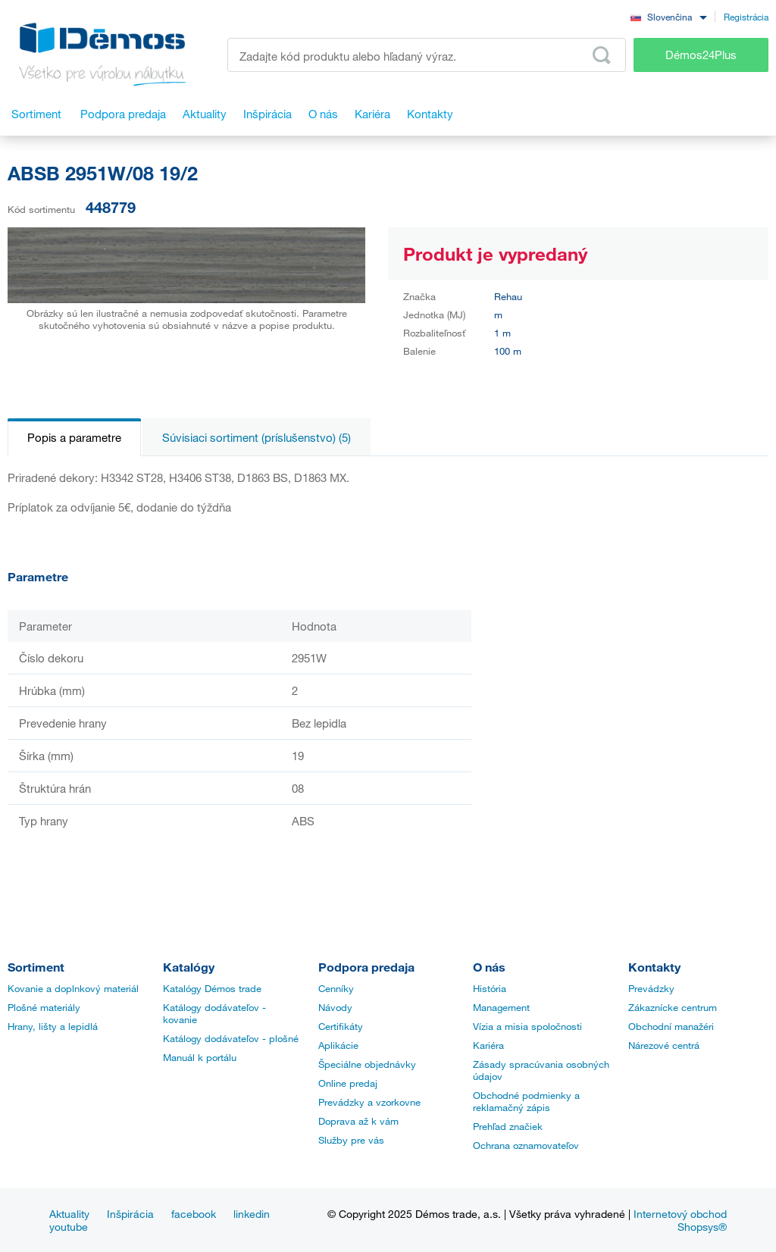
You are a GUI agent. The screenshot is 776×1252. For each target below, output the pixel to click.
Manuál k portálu (199, 1057)
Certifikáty (340, 1026)
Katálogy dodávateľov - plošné (231, 1038)
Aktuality (69, 1213)
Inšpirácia (130, 1213)
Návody (335, 1007)
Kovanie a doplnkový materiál (73, 988)
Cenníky (336, 988)
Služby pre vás (351, 1140)
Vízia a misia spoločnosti (527, 1026)
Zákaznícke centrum (672, 1007)
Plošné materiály (44, 1007)
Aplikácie (338, 1045)
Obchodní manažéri (671, 1026)
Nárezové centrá (663, 1045)
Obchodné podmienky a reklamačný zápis (526, 1101)
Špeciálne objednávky (367, 1064)
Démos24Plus (701, 54)
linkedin (251, 1213)
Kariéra (488, 1045)
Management (501, 1007)
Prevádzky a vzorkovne (369, 1102)
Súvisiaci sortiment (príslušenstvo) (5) (256, 437)
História (489, 988)
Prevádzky (651, 988)
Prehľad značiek (508, 1126)
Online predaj (347, 1083)
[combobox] (668, 16)
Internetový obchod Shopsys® (680, 1220)
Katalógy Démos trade (212, 988)
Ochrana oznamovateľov (526, 1145)
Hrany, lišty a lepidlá (53, 1026)
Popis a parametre (74, 437)
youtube (68, 1226)
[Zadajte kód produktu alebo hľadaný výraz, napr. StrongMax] (426, 55)
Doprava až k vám (358, 1121)
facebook (193, 1213)
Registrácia (746, 17)
